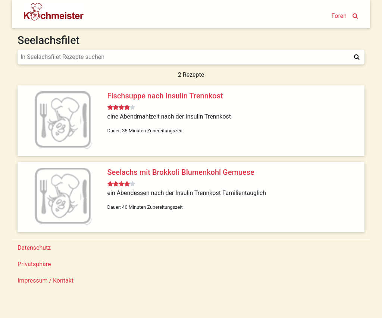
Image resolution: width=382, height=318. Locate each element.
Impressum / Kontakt (45, 280)
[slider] (121, 107)
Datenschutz (34, 247)
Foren (339, 15)
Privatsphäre (34, 264)
